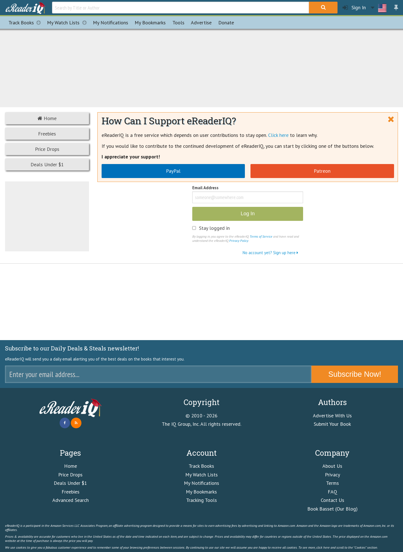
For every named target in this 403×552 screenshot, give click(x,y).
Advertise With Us (332, 415)
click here (323, 547)
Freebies (47, 133)
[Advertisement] (201, 67)
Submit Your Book (332, 424)
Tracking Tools (201, 500)
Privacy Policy (238, 240)
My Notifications (201, 483)
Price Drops (47, 149)
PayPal (173, 171)
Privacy (332, 474)
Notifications (110, 22)
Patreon (322, 171)
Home (47, 118)
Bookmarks (150, 22)
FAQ (332, 491)
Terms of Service (261, 236)
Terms (332, 483)
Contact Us (332, 500)
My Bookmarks (201, 491)
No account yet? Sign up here (270, 252)
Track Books (26, 22)
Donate (226, 22)
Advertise (201, 22)
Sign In (354, 7)
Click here (278, 135)
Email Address (205, 188)
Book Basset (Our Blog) (332, 509)
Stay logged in (214, 228)
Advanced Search (70, 500)
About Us (332, 466)
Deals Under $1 (47, 164)
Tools (178, 22)
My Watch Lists (68, 22)
